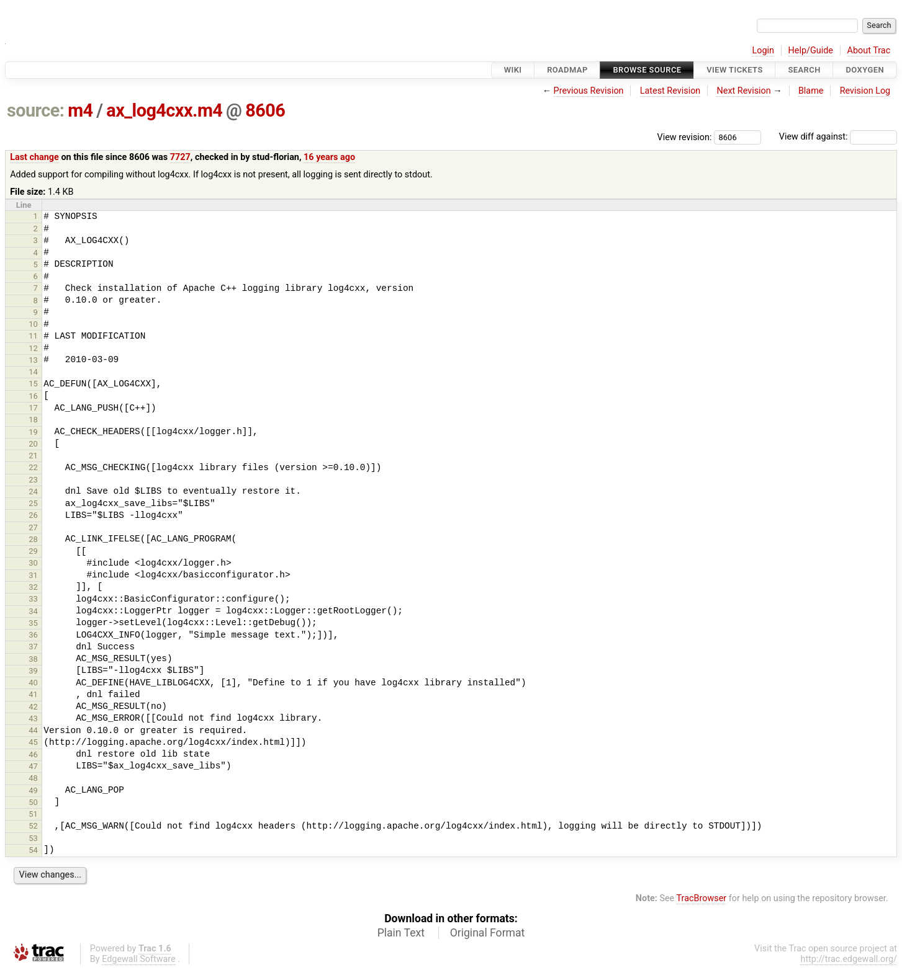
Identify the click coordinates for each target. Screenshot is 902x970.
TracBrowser (702, 898)
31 (33, 575)
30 (33, 562)
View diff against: (838, 136)
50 (33, 802)
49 (33, 790)
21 (33, 455)
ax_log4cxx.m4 (164, 110)
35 (33, 623)
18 (33, 419)
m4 (80, 110)
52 (33, 825)
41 (33, 694)
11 (33, 335)
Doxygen (865, 69)
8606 (265, 110)
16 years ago (329, 157)
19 (33, 432)
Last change (34, 157)
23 (33, 479)
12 (33, 348)
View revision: (684, 136)
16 (33, 396)
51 (33, 814)
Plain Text (401, 933)
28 (33, 539)
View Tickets (734, 69)
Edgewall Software (139, 959)
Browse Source (647, 69)
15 (33, 383)
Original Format (487, 933)
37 (33, 646)
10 (33, 324)
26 (33, 515)
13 (33, 360)
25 (33, 503)
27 (33, 527)
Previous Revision (589, 91)
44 (33, 730)
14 (33, 371)
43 (33, 718)
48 (33, 778)
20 (33, 443)
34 (33, 611)
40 (33, 682)
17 (33, 407)
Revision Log (865, 91)
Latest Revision (670, 91)
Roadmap (567, 69)
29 (33, 551)
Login (763, 50)
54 (33, 850)
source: (36, 110)
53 (33, 838)
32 (33, 587)
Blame (811, 91)
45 (33, 742)
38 (33, 659)
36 (33, 634)
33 (33, 598)
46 (33, 754)
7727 (180, 157)
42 (33, 706)
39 (33, 670)
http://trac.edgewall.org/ (848, 959)
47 (33, 766)
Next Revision (743, 91)
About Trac (869, 50)
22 (33, 467)
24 (33, 491)
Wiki (513, 69)
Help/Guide (810, 50)
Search (804, 69)
